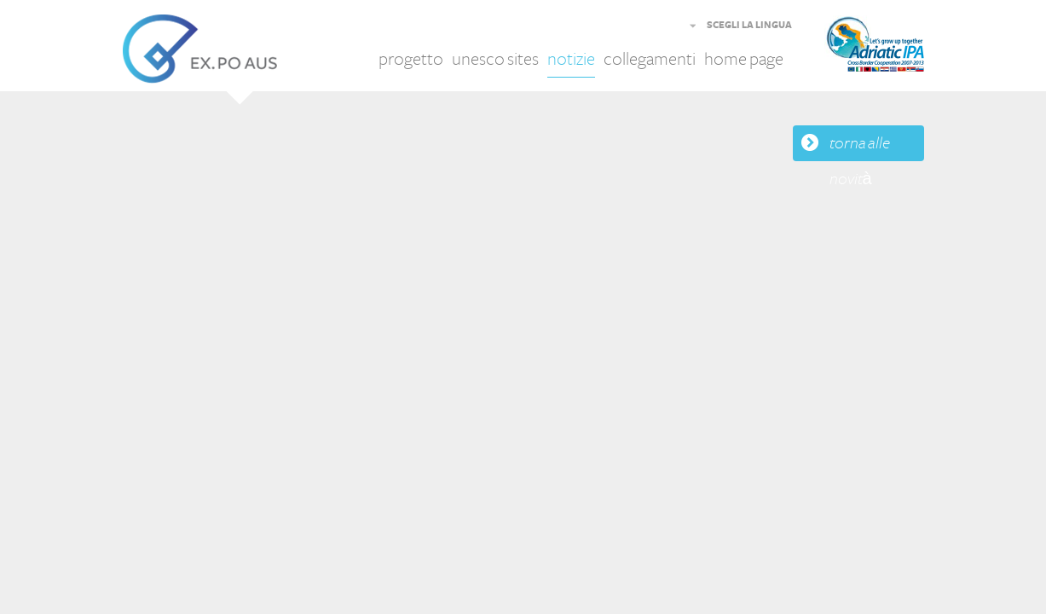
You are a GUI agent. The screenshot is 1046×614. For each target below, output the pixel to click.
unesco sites (495, 59)
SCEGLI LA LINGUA (749, 26)
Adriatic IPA (901, 49)
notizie (571, 59)
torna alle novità (859, 147)
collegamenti (650, 59)
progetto (411, 59)
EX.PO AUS (200, 49)
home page (743, 59)
